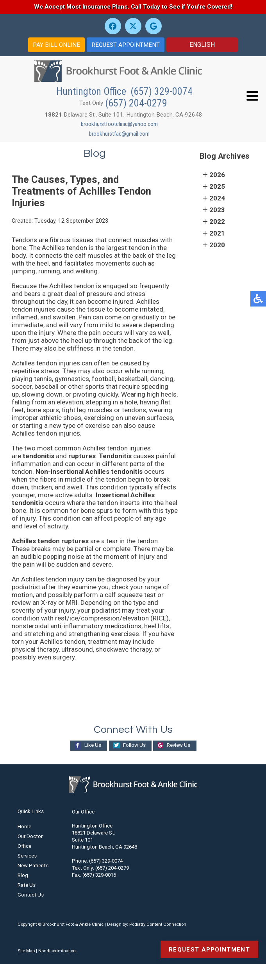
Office (24, 846)
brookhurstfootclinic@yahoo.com (119, 124)
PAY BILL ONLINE (56, 44)
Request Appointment (209, 949)
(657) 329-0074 (161, 91)
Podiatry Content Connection (157, 924)
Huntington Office (92, 91)
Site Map (26, 950)
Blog (23, 875)
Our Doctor (30, 836)
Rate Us (27, 885)
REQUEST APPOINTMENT (125, 44)
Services (27, 856)
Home (24, 826)
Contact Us (31, 895)
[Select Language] (202, 45)
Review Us (179, 745)
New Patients (33, 865)
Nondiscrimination (57, 950)
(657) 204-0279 (136, 103)
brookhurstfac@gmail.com (119, 133)
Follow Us (134, 745)
